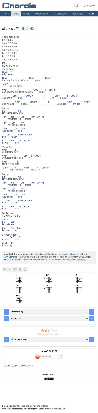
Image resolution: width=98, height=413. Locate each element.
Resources (78, 14)
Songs (16, 14)
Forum (91, 14)
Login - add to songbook (18, 365)
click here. (81, 260)
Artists (26, 14)
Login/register (88, 5)
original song (71, 254)
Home (6, 14)
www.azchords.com (12, 257)
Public (41, 14)
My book (60, 14)
